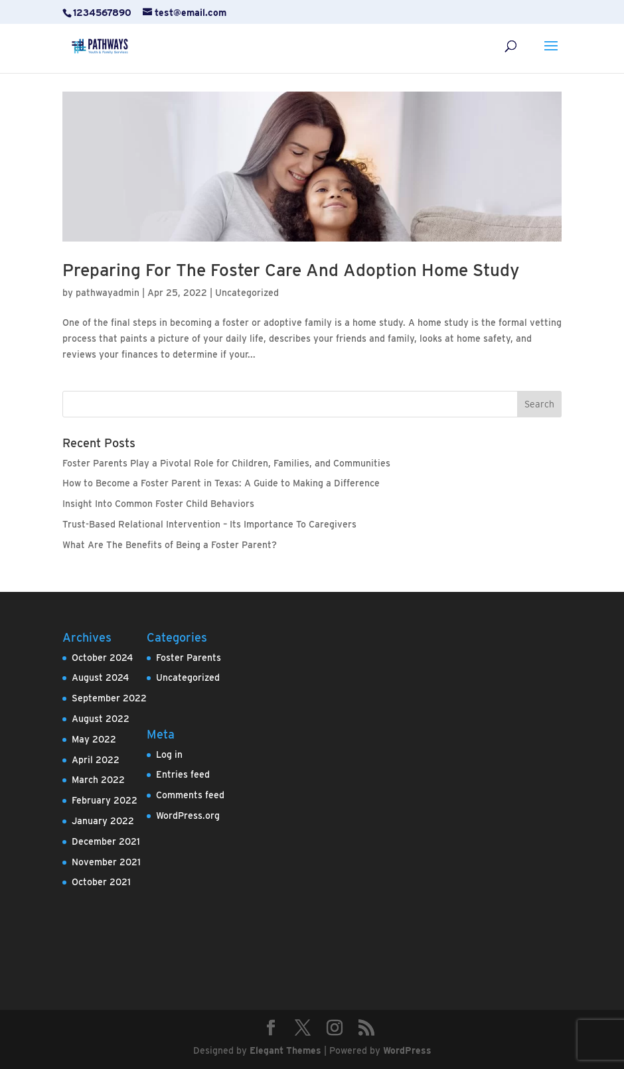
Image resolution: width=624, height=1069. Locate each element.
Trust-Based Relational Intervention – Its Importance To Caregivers (209, 524)
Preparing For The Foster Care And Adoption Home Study (290, 269)
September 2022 (109, 698)
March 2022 (98, 779)
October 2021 (101, 882)
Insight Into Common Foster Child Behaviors (158, 503)
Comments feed (190, 795)
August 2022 (100, 718)
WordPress (407, 1050)
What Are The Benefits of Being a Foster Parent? (169, 544)
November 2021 (106, 862)
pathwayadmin (107, 292)
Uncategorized (247, 292)
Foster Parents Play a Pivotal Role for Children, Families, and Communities (226, 463)
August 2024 (100, 677)
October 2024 (102, 657)
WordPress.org (188, 815)
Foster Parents (188, 657)
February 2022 (104, 800)
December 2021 (106, 841)
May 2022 (94, 739)
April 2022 (95, 759)
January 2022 (103, 821)
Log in (169, 754)
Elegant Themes (285, 1050)
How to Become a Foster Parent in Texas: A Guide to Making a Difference (221, 483)
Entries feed (183, 774)
